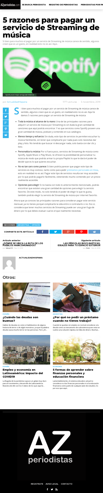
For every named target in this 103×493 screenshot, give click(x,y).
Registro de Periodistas (63, 4)
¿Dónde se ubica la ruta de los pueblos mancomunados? (23, 244)
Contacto (66, 484)
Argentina (23, 225)
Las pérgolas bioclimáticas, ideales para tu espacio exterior (79, 244)
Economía (57, 366)
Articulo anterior (12, 240)
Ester (88, 248)
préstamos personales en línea (82, 170)
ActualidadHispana (17, 102)
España (6, 314)
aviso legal (52, 484)
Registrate (37, 484)
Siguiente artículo (90, 240)
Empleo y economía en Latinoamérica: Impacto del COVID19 (23, 373)
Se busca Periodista (34, 4)
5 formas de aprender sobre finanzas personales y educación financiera (73, 373)
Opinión (36, 225)
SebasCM (9, 248)
